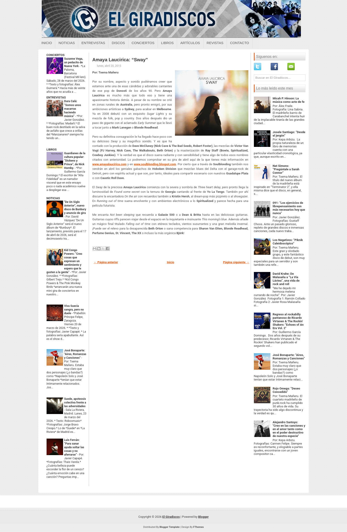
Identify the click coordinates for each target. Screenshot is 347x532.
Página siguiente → (236, 262)
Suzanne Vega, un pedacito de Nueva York (73, 62)
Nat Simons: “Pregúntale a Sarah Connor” (286, 169)
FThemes (198, 527)
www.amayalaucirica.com (109, 164)
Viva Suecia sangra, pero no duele (74, 309)
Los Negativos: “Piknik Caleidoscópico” (288, 241)
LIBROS (52, 149)
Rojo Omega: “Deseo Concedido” (286, 390)
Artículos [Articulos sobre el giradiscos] (190, 43)
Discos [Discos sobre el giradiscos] (118, 43)
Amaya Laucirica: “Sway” (120, 59)
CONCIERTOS (56, 55)
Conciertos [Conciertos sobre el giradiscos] (143, 43)
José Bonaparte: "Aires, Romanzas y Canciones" (75, 354)
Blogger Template (169, 527)
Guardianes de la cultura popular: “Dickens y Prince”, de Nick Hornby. (75, 161)
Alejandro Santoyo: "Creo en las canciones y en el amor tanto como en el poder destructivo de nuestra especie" (289, 429)
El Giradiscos (171, 516)
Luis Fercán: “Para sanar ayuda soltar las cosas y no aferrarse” (74, 447)
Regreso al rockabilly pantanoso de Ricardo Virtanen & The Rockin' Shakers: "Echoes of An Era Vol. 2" (288, 321)
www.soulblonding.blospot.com (155, 164)
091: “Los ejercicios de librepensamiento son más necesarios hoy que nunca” (289, 208)
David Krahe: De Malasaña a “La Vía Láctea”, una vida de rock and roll (286, 279)
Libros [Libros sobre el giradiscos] (167, 43)
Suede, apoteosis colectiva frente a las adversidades (75, 402)
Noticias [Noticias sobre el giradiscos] (66, 43)
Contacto (239, 43)
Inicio (47, 43)
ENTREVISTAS (56, 97)
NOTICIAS (53, 198)
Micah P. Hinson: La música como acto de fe (289, 100)
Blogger (203, 516)
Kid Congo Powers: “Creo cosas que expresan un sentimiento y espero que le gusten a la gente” (64, 261)
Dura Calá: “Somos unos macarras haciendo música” (72, 109)
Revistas (215, 43)
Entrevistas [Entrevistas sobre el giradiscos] (93, 43)
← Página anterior (106, 262)
